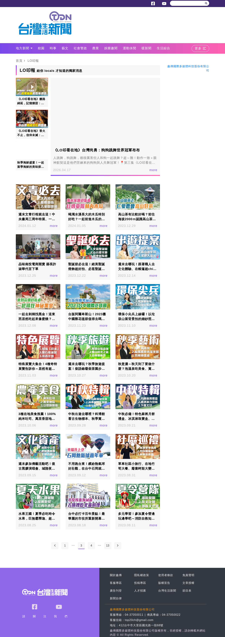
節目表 (186, 590)
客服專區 (116, 582)
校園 (41, 48)
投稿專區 (140, 582)
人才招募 (140, 590)
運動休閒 (129, 48)
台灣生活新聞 (167, 590)
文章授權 (188, 582)
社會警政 (80, 48)
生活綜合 (163, 48)
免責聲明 (188, 575)
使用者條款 (165, 575)
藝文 (65, 48)
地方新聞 (24, 48)
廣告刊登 (116, 590)
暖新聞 (147, 48)
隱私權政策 (141, 575)
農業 (95, 48)
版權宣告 (164, 582)
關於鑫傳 (116, 575)
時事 (53, 48)
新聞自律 (116, 598)
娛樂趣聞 (111, 48)
